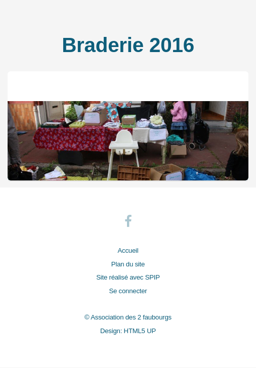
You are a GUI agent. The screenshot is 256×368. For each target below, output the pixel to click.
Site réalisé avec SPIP (128, 277)
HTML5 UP (140, 331)
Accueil (128, 250)
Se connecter (128, 291)
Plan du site (128, 264)
